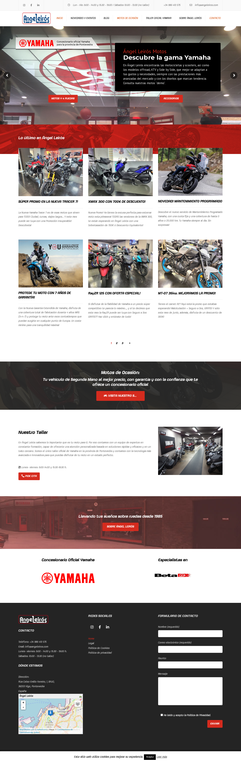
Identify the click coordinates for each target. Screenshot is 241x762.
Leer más (162, 757)
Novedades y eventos (83, 18)
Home (91, 639)
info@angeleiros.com (206, 5)
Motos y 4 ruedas (63, 98)
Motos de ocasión (127, 18)
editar (36, 732)
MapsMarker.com (27, 729)
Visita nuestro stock (123, 395)
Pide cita (29, 475)
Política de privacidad (100, 653)
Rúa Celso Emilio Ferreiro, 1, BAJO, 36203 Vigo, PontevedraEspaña (36, 687)
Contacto (215, 18)
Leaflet (39, 729)
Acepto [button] (150, 757)
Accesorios (171, 98)
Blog (106, 18)
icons (44, 729)
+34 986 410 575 (172, 5)
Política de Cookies (99, 648)
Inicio (60, 18)
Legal (91, 643)
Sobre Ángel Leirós (190, 18)
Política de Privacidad (198, 715)
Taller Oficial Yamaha (158, 18)
